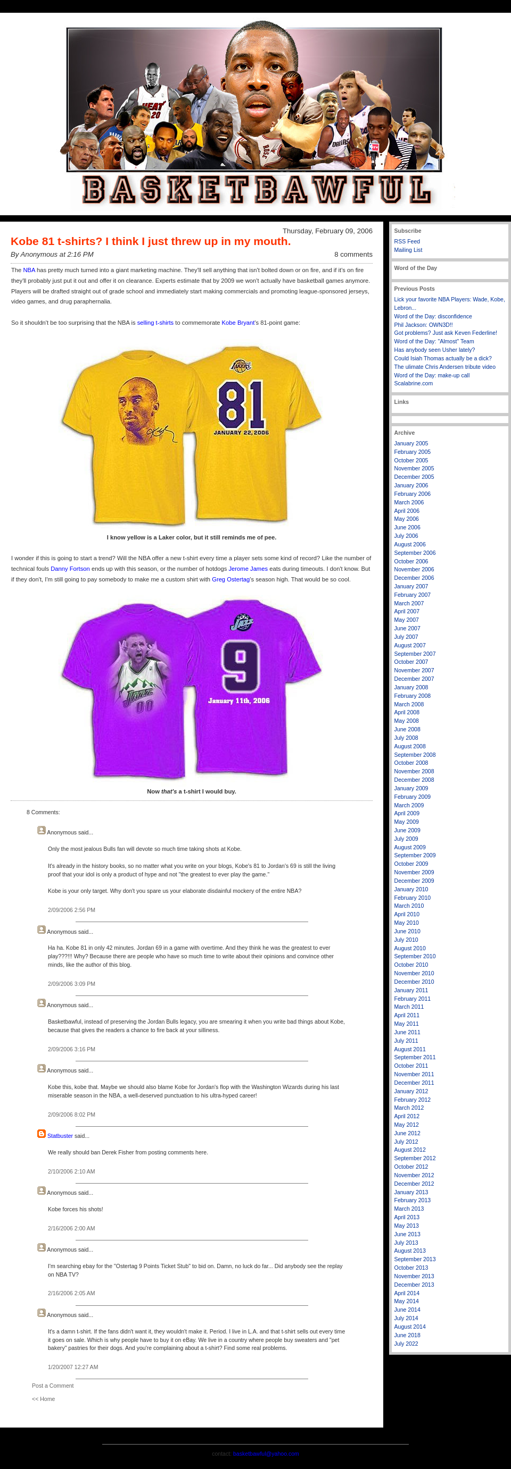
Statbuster (60, 1136)
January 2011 (411, 990)
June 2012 (407, 1133)
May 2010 (406, 922)
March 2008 (409, 704)
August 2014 (410, 1326)
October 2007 (411, 661)
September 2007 (415, 654)
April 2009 (407, 813)
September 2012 (415, 1158)
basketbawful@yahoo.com (266, 1453)
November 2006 (414, 569)
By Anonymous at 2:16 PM (52, 254)
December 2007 (414, 679)
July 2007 (406, 637)
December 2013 (414, 1284)
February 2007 (412, 595)
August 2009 (410, 847)
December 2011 (414, 1082)
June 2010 (407, 931)
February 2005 (412, 452)
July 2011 (406, 1040)
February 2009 (412, 796)
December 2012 (414, 1183)
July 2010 (406, 939)
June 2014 (407, 1309)
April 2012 (407, 1116)
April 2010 (407, 914)
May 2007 (406, 620)
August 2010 (410, 948)
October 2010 (411, 964)
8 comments (353, 254)
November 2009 (414, 872)
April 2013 (407, 1217)
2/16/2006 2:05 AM (71, 1293)
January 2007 (411, 586)
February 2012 (412, 1099)
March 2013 (409, 1208)
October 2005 (411, 460)
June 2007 (407, 628)
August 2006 (410, 544)
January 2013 (411, 1192)
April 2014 (407, 1293)
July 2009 (406, 838)
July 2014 (406, 1318)
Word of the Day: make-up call (432, 375)
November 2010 (414, 973)
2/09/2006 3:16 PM (71, 1049)
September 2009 (415, 855)
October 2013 (411, 1267)
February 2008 (412, 696)
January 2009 (411, 788)
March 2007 (409, 603)
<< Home (43, 1399)
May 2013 (406, 1225)
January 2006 (411, 485)
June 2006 (407, 527)
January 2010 (411, 889)
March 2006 (409, 502)
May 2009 (406, 821)
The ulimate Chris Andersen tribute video (445, 367)
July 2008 (406, 737)
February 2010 (412, 897)
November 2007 (414, 670)
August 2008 (410, 746)
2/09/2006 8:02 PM (71, 1114)
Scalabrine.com (413, 383)
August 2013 (410, 1250)
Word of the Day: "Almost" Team (434, 341)
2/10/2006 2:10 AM (71, 1171)
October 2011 (411, 1065)
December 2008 (414, 779)
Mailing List (408, 250)
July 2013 (406, 1242)
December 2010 (414, 981)
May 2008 (406, 720)
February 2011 (412, 998)
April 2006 (407, 511)
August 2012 (410, 1149)
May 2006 (406, 519)
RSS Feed (407, 241)
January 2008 (411, 687)
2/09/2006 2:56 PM (71, 910)
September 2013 (415, 1259)
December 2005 (414, 477)
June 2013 (407, 1234)
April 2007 (407, 611)
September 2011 (415, 1057)
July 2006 (406, 536)
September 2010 (415, 956)
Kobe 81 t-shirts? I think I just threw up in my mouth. (151, 241)
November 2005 (414, 468)
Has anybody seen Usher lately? (434, 350)
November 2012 (414, 1175)
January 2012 (411, 1091)
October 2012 (411, 1166)
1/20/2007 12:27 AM (73, 1367)
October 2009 (411, 863)
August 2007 (410, 645)
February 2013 (412, 1200)
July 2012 (406, 1141)
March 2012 (409, 1107)
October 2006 (411, 561)
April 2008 (407, 712)
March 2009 (409, 805)
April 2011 (407, 1015)
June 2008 (407, 729)
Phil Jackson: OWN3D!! (423, 325)
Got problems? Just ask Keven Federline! (445, 333)
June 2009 (407, 830)
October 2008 (411, 762)
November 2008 (414, 771)
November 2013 (414, 1276)
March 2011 (409, 1006)
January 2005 (411, 443)
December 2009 (414, 880)
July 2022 (406, 1343)
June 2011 (407, 1032)
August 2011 (410, 1049)
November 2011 (414, 1074)
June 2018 (407, 1335)
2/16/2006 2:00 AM (71, 1228)
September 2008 (415, 755)
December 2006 (414, 578)
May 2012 (406, 1124)
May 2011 (406, 1023)
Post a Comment (53, 1385)
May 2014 (406, 1301)
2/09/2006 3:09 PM (71, 984)
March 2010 (409, 905)
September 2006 (415, 553)
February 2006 (412, 494)
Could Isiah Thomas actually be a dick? (443, 358)
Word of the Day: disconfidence (433, 316)
